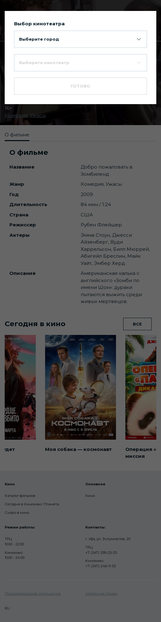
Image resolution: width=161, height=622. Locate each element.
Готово (80, 85)
